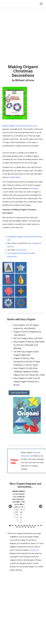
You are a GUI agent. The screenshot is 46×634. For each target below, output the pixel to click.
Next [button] (40, 498)
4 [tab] (18, 510)
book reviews (21, 250)
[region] (25, 499)
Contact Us (33, 534)
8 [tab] (29, 510)
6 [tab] (24, 510)
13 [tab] (17, 511)
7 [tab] (27, 510)
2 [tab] (12, 510)
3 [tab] (15, 510)
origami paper (14, 177)
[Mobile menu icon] (41, 3)
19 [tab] (34, 511)
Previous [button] (10, 498)
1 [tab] (10, 510)
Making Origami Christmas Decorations (18, 126)
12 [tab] (41, 510)
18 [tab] (31, 511)
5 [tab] (21, 510)
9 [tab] (32, 510)
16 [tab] (25, 511)
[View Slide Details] (18, 497)
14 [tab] (19, 511)
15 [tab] (22, 511)
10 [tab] (35, 510)
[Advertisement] (23, 579)
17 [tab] (28, 511)
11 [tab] (38, 510)
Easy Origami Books (19, 393)
